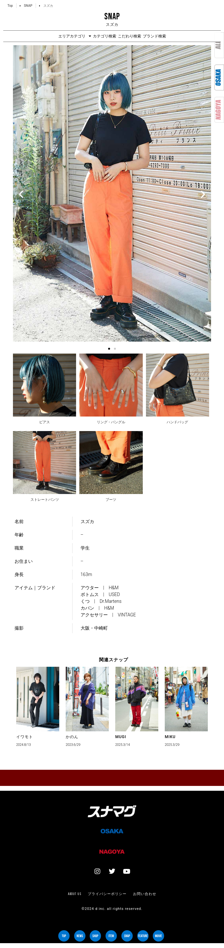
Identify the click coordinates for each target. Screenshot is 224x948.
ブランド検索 (154, 36)
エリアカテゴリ (74, 36)
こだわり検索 (129, 36)
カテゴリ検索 (104, 36)
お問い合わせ (144, 894)
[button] (21, 194)
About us (74, 894)
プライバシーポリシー (107, 894)
